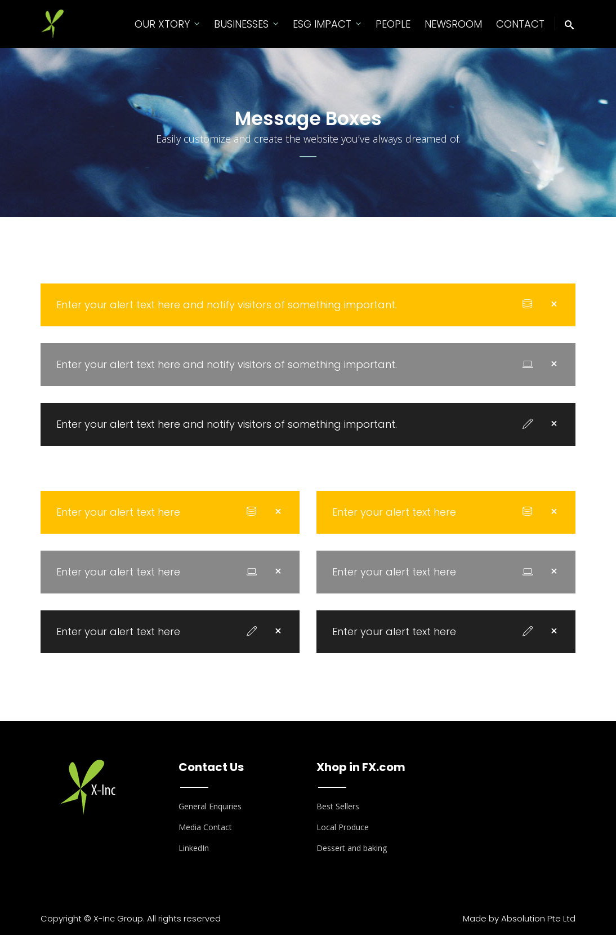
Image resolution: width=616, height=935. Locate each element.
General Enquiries (210, 806)
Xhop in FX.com (360, 767)
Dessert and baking (351, 848)
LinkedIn (193, 848)
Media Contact (205, 827)
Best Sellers (337, 806)
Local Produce (342, 827)
